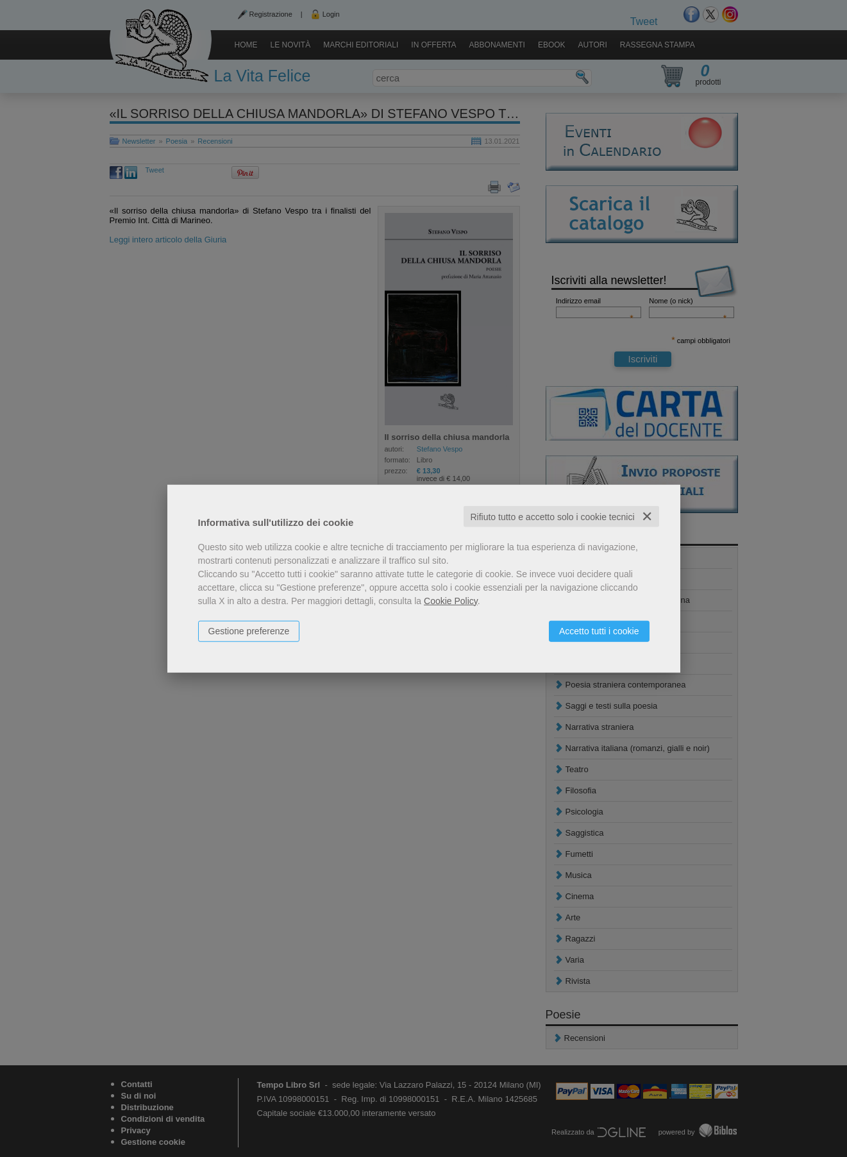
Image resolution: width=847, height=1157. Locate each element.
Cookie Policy (451, 600)
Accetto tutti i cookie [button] (599, 630)
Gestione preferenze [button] (249, 630)
